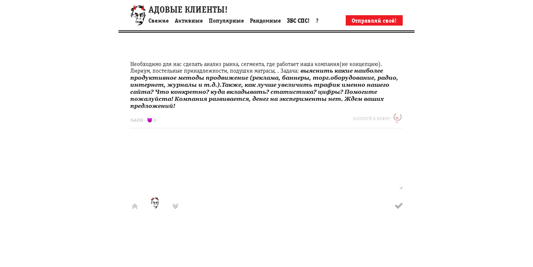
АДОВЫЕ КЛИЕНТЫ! (188, 9)
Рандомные (265, 20)
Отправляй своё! (374, 20)
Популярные (226, 20)
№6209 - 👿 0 (143, 120)
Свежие (158, 20)
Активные (189, 20)
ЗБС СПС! (298, 20)
